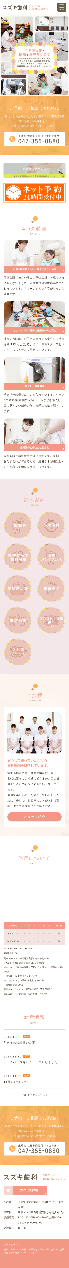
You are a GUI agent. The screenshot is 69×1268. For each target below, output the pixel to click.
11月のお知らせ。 (17, 1081)
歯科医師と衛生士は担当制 (34, 447)
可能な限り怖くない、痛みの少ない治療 (34, 269)
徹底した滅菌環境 (34, 386)
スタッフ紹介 (34, 817)
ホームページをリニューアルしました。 (32, 1062)
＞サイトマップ (12, 1245)
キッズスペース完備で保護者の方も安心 (34, 330)
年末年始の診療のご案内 (21, 1042)
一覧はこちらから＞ (34, 1094)
